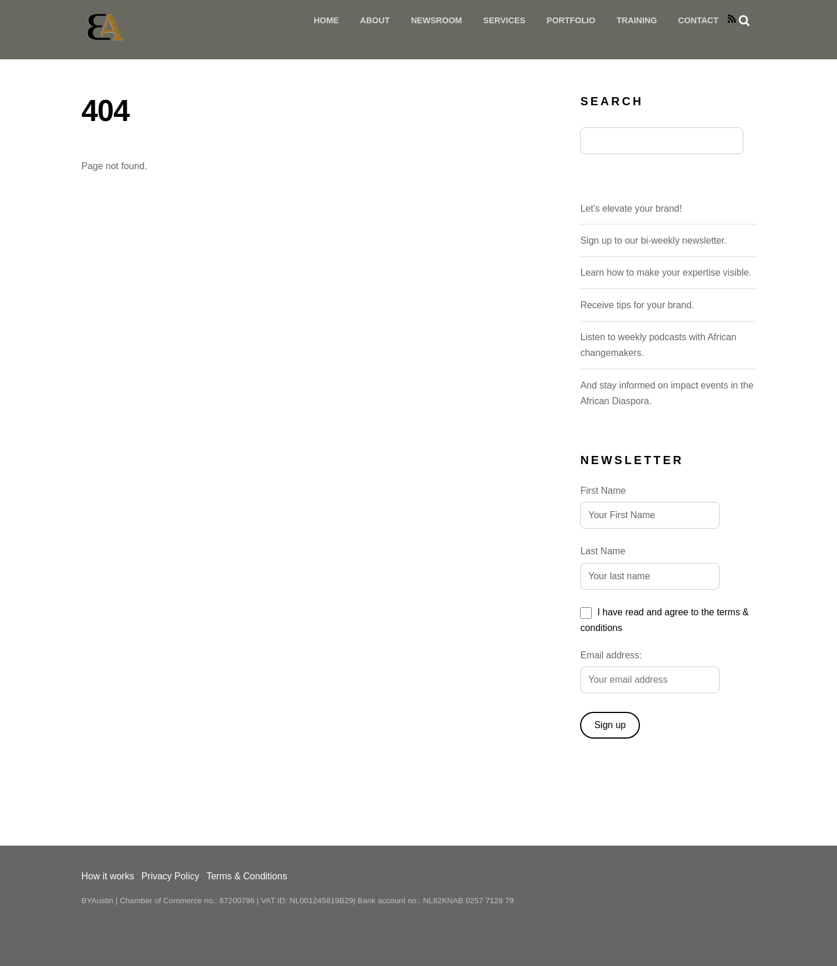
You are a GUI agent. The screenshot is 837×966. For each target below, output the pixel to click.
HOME (326, 20)
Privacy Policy (170, 876)
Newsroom (436, 20)
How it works (107, 876)
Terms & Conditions (246, 876)
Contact (698, 20)
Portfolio (570, 20)
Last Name (602, 551)
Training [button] (637, 20)
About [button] (374, 20)
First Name (602, 491)
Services (504, 20)
